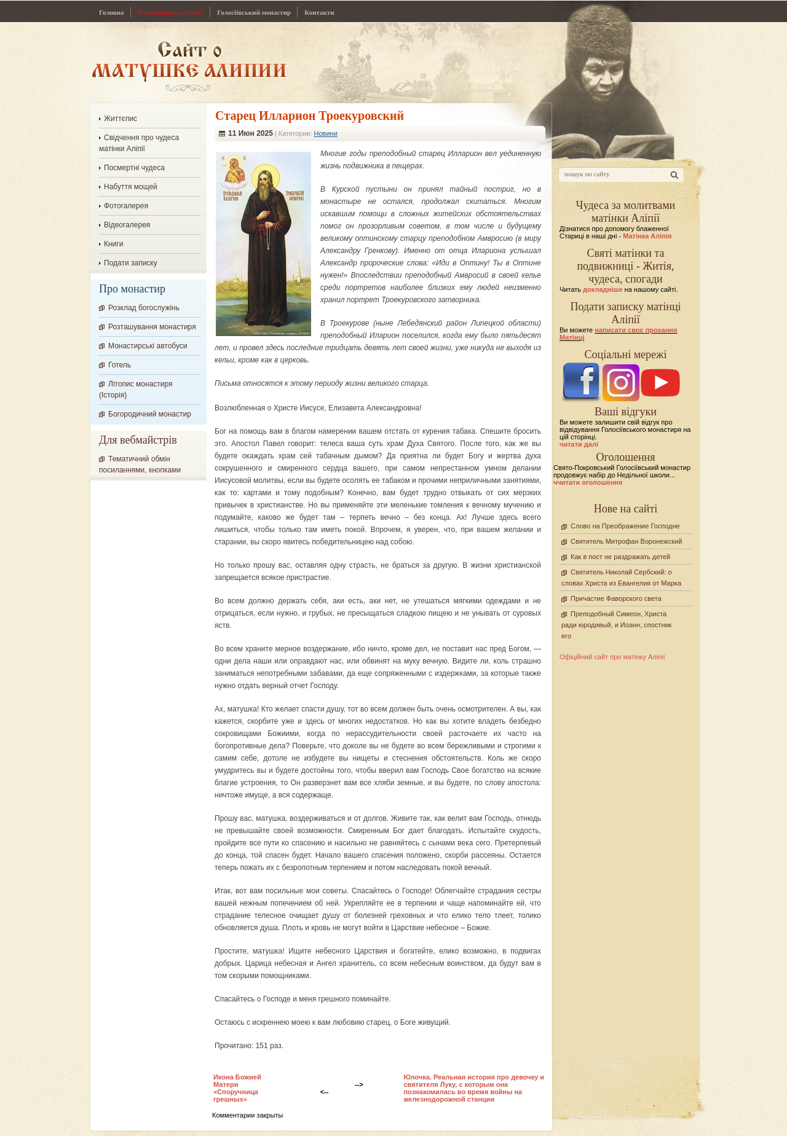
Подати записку (130, 263)
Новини (326, 133)
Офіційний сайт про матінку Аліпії (612, 656)
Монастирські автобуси (147, 346)
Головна (111, 12)
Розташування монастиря (152, 327)
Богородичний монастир (149, 414)
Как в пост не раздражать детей (620, 556)
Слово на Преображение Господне (625, 526)
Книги (113, 244)
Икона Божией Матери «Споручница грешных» (237, 1088)
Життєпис (120, 118)
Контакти (319, 12)
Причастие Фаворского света (616, 598)
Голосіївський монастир (254, 12)
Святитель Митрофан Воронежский (626, 541)
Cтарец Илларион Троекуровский (309, 115)
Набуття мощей (130, 186)
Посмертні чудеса (134, 167)
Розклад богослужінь (144, 308)
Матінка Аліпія (647, 236)
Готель (119, 365)
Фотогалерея (126, 206)
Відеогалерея (127, 225)
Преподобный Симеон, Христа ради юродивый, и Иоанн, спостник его (616, 625)
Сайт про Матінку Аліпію (189, 66)
